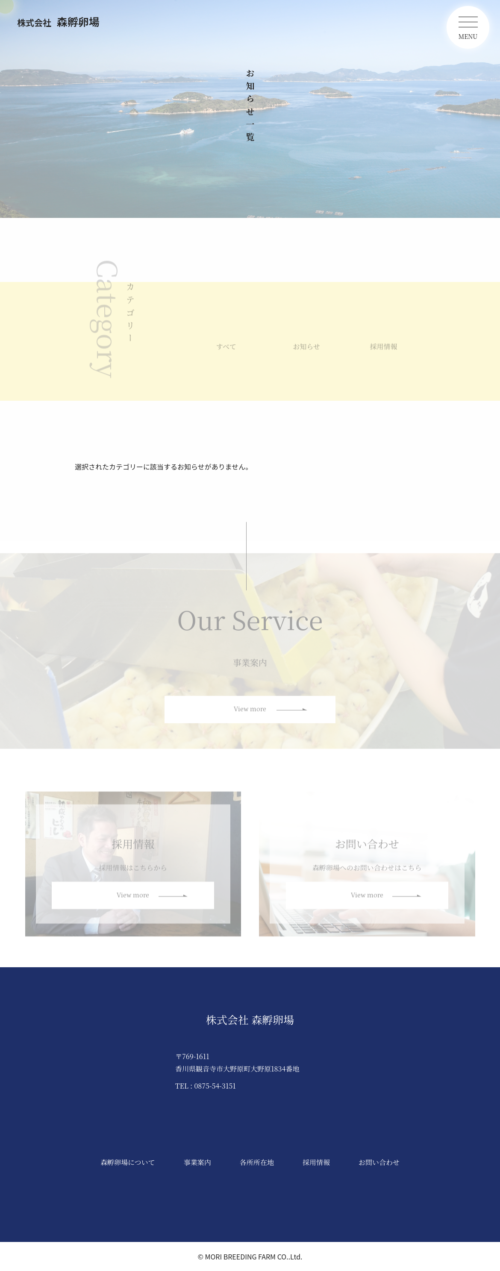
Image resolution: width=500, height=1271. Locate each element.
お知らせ (306, 350)
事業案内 (197, 1162)
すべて (226, 350)
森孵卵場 (58, 21)
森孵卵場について (127, 1162)
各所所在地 (257, 1162)
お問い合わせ (379, 1162)
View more (250, 713)
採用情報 (383, 350)
